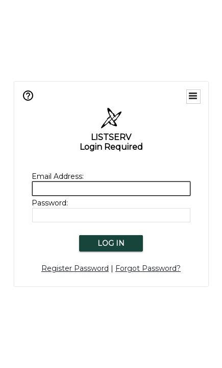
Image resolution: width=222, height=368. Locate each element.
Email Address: (58, 176)
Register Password (75, 268)
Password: (50, 203)
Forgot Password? (148, 268)
